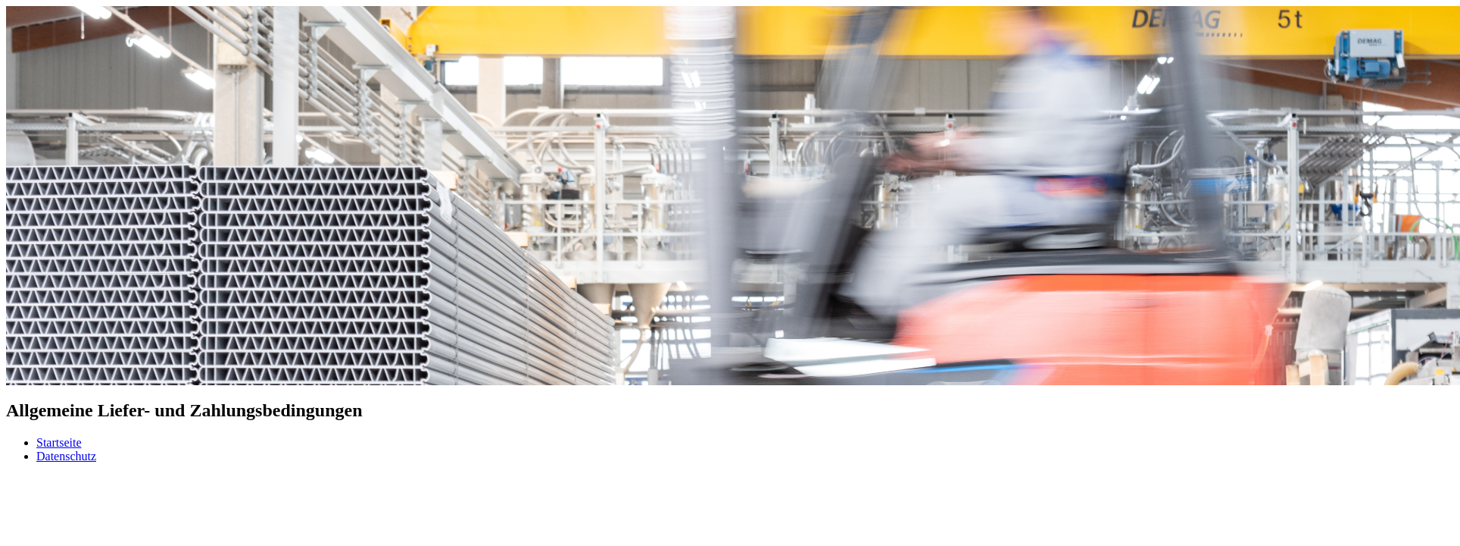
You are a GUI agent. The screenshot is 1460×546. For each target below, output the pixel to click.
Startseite (59, 442)
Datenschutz (66, 456)
